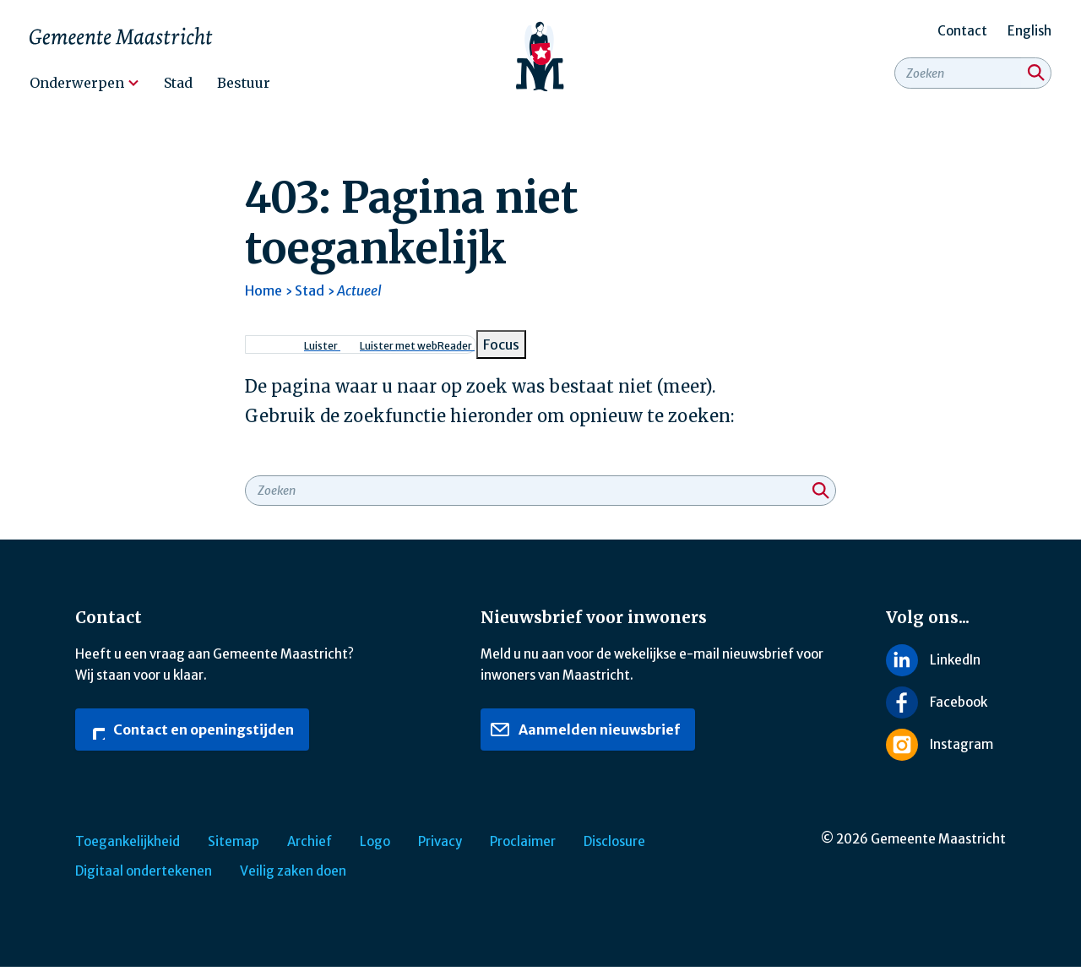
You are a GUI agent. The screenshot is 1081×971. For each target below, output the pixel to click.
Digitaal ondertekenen (143, 875)
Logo (375, 846)
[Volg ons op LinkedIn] (946, 664)
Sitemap (233, 846)
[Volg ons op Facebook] (946, 707)
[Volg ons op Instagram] (946, 749)
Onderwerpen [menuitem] (77, 82)
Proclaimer (523, 846)
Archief (309, 846)
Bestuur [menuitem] (243, 82)
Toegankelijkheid (127, 846)
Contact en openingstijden (189, 733)
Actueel (359, 294)
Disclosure (614, 846)
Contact (962, 31)
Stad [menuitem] (178, 82)
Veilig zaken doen (293, 875)
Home (263, 294)
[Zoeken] (1036, 77)
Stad (309, 294)
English (1029, 31)
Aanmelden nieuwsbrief (585, 733)
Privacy (440, 846)
